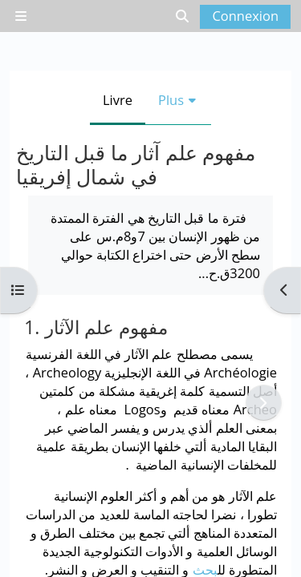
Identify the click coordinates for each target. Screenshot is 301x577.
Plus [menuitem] (171, 100)
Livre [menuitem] (117, 100)
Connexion (245, 15)
